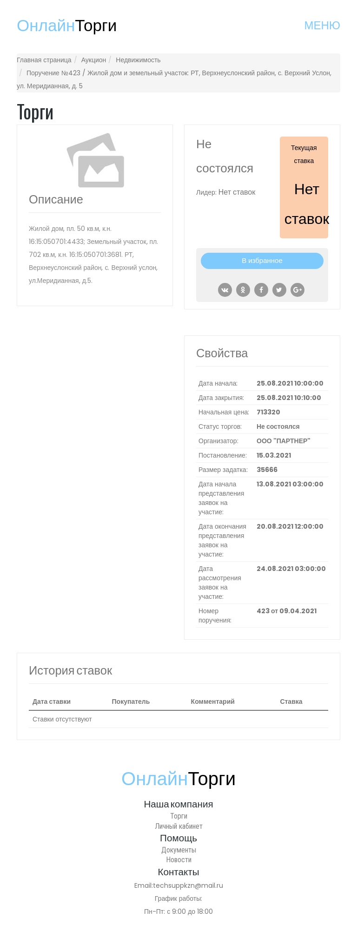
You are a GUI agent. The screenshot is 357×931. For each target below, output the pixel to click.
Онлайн (67, 25)
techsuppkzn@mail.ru (188, 885)
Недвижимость (138, 60)
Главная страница (44, 60)
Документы (178, 850)
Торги (178, 816)
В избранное (262, 260)
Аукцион (93, 60)
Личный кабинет (179, 826)
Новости (179, 859)
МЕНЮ (322, 25)
